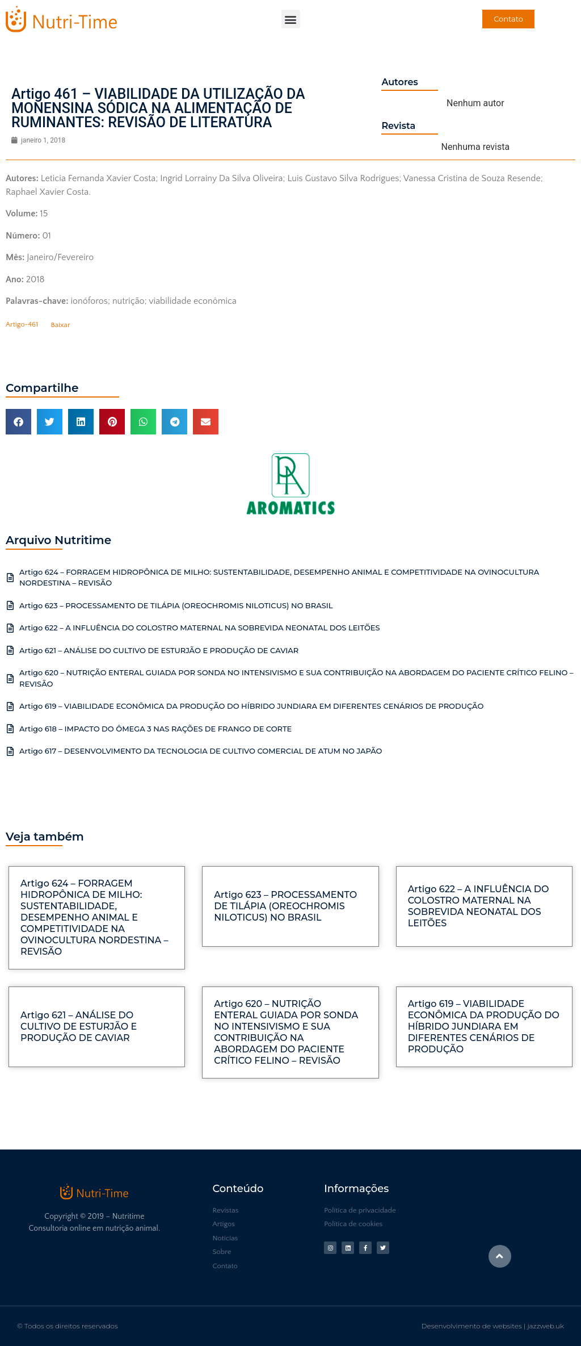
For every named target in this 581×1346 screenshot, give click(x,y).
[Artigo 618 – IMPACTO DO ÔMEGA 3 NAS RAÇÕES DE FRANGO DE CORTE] (10, 728)
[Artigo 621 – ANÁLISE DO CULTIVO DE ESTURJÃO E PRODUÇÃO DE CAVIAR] (10, 650)
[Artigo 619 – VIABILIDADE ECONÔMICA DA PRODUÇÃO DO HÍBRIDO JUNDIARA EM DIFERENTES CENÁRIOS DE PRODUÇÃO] (10, 706)
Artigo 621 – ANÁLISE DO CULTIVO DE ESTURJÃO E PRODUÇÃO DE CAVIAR (158, 650)
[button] (290, 19)
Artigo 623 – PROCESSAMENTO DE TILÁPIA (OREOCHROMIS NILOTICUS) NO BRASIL (176, 605)
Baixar (60, 325)
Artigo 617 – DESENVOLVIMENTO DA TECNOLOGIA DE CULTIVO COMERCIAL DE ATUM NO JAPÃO (200, 750)
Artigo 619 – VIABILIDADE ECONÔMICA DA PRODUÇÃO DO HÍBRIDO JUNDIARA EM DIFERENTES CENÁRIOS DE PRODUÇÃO (251, 705)
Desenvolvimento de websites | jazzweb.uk (493, 1326)
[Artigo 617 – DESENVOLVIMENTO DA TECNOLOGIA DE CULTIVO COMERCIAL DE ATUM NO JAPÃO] (10, 751)
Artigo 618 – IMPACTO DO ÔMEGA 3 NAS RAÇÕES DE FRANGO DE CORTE (155, 728)
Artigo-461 (22, 325)
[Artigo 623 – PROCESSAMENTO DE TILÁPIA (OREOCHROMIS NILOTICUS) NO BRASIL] (10, 605)
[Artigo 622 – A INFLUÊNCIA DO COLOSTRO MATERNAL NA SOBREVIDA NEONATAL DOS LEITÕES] (10, 628)
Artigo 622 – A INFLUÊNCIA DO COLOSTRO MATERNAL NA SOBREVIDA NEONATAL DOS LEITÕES (199, 627)
